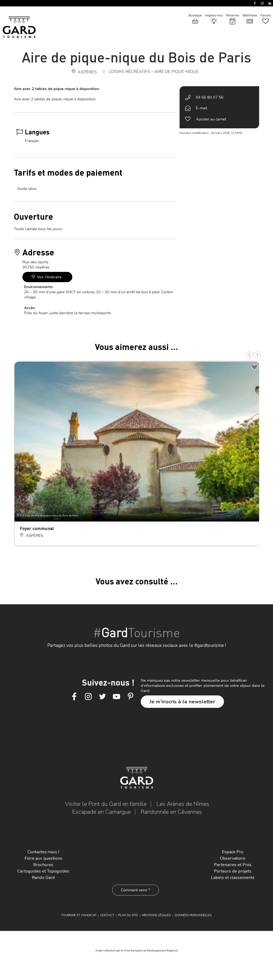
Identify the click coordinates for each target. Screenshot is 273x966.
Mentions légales (156, 915)
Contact (107, 915)
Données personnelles (193, 915)
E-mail (201, 108)
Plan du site (128, 915)
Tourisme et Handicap (78, 915)
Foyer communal (37, 528)
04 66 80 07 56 (210, 97)
